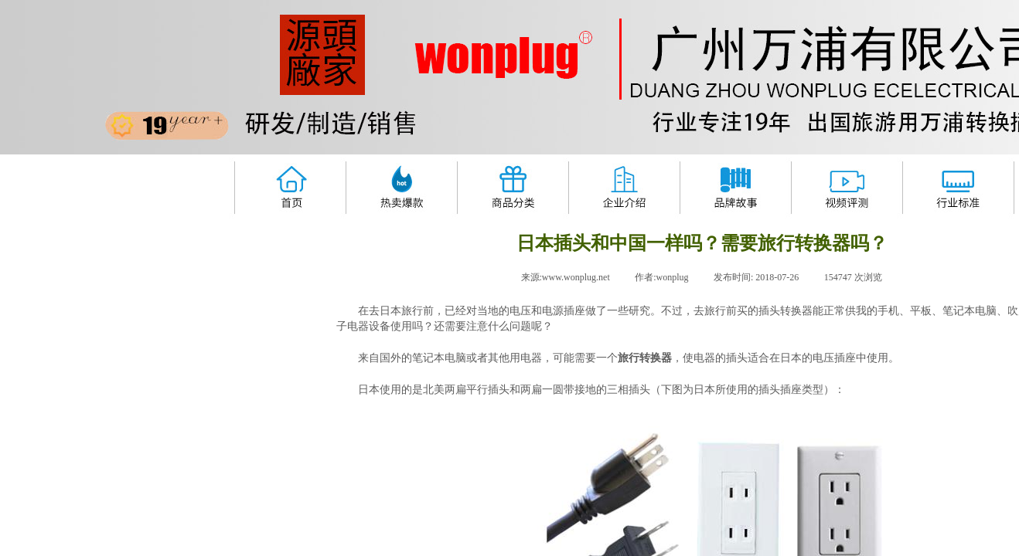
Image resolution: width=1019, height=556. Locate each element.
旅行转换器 (645, 358)
